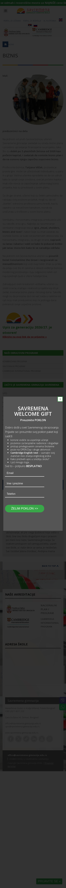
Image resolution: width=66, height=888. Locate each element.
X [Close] (60, 399)
